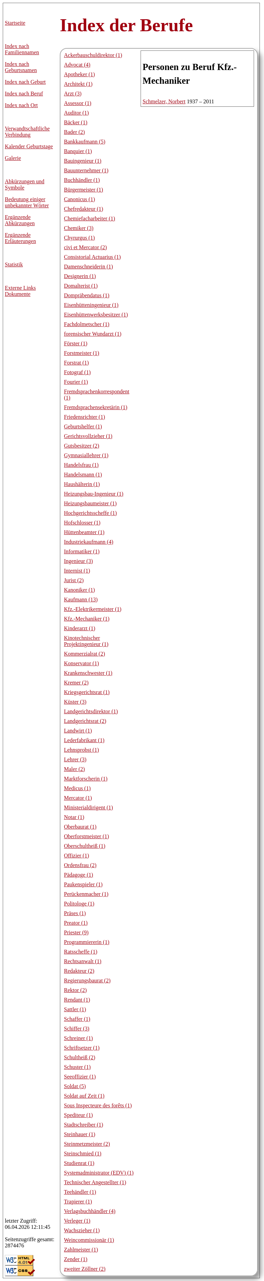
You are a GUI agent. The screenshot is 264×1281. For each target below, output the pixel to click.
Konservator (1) (81, 663)
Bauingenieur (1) (82, 161)
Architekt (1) (78, 84)
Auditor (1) (76, 113)
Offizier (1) (76, 855)
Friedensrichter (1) (84, 417)
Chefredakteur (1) (83, 209)
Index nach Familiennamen (22, 49)
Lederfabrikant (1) (84, 740)
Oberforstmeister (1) (86, 836)
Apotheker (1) (79, 74)
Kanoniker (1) (79, 590)
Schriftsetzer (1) (82, 1048)
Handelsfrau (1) (81, 465)
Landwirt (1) (78, 731)
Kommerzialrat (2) (84, 654)
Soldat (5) (75, 1086)
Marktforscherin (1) (86, 779)
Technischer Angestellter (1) (95, 1182)
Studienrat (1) (79, 1163)
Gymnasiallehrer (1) (86, 455)
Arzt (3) (72, 93)
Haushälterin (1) (82, 484)
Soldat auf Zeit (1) (84, 1096)
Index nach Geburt (25, 82)
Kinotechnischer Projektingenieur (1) (86, 641)
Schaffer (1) (77, 1019)
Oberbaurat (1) (80, 827)
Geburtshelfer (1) (83, 426)
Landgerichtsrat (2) (85, 721)
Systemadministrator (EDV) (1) (99, 1173)
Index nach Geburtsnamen (21, 67)
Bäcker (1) (75, 122)
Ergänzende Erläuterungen (20, 238)
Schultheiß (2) (79, 1057)
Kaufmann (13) (81, 599)
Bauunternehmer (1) (86, 170)
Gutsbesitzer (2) (81, 446)
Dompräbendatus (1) (86, 295)
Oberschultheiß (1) (84, 846)
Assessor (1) (77, 103)
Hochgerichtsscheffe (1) (90, 513)
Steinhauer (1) (79, 1134)
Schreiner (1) (78, 1038)
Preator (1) (76, 923)
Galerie (13, 158)
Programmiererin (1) (86, 942)
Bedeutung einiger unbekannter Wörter (27, 202)
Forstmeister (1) (81, 353)
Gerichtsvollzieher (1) (88, 436)
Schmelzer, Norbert (164, 101)
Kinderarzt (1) (79, 628)
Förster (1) (75, 343)
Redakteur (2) (79, 971)
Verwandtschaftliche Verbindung (27, 132)
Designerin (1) (80, 276)
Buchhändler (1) (82, 180)
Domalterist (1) (81, 286)
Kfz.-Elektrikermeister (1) (92, 609)
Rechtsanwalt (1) (82, 961)
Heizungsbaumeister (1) (90, 503)
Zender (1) (75, 1259)
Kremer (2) (76, 682)
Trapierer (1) (78, 1201)
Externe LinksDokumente (20, 291)
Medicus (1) (77, 788)
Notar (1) (74, 817)
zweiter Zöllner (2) (85, 1269)
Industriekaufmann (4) (88, 542)
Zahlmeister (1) (81, 1250)
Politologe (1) (79, 904)
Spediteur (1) (78, 1115)
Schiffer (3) (76, 1028)
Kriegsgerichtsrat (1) (87, 692)
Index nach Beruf (24, 93)
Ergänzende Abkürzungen (20, 220)
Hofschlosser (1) (82, 523)
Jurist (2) (74, 580)
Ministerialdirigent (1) (88, 807)
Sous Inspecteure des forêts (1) (98, 1105)
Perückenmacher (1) (86, 894)
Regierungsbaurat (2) (87, 980)
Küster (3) (75, 702)
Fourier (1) (76, 382)
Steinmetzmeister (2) (87, 1144)
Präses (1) (75, 913)
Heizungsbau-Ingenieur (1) (93, 494)
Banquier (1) (78, 151)
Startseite (15, 23)
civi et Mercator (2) (85, 247)
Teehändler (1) (80, 1192)
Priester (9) (76, 932)
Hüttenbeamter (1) (84, 532)
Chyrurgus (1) (79, 238)
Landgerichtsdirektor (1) (91, 711)
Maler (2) (74, 769)
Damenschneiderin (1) (88, 266)
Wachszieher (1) (82, 1230)
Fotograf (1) (77, 372)
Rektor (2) (75, 990)
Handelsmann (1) (83, 474)
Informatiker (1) (82, 551)
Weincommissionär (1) (89, 1240)
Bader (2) (74, 132)
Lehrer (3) (75, 759)
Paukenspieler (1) (83, 884)
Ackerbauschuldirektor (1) (93, 55)
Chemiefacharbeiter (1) (89, 218)
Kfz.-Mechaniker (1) (86, 619)
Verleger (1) (77, 1221)
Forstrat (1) (76, 363)
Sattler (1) (75, 1009)
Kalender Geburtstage (29, 146)
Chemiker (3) (79, 228)
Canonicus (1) (79, 199)
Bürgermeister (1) (83, 190)
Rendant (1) (77, 1000)
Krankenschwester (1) (88, 673)
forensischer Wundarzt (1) (92, 334)
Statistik (14, 264)
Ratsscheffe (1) (80, 952)
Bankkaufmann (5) (84, 142)
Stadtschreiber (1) (83, 1125)
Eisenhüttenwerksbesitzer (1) (96, 315)
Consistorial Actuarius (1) (92, 257)
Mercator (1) (78, 798)
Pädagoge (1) (78, 875)
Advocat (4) (77, 65)
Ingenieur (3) (78, 561)
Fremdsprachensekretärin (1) (95, 407)
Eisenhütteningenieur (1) (91, 305)
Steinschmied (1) (82, 1153)
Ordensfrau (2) (80, 865)
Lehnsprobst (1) (81, 750)
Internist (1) (77, 571)
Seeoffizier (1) (80, 1077)
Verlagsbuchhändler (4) (90, 1211)
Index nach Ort (21, 105)
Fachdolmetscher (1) (86, 324)
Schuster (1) (77, 1067)
